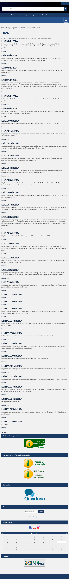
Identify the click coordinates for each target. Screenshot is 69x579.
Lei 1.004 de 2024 (10, 167)
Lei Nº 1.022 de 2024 (11, 376)
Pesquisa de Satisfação (49, 15)
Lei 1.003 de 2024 (10, 155)
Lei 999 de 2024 (9, 108)
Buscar (5, 507)
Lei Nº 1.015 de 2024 (11, 301)
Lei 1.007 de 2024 (10, 204)
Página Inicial (15, 15)
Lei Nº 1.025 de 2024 (11, 409)
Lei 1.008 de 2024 (10, 217)
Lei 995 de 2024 (9, 55)
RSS (5, 432)
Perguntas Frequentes (31, 15)
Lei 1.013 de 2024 (10, 282)
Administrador (8, 38)
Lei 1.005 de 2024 (10, 180)
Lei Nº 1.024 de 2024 (11, 399)
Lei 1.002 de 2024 (10, 143)
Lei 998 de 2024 (9, 96)
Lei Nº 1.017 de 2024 (11, 320)
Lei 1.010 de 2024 (10, 243)
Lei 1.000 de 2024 (10, 120)
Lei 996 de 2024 (9, 67)
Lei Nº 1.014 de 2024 (11, 294)
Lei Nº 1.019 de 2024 (11, 343)
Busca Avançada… (34, 517)
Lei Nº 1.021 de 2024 (11, 366)
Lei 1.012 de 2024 (10, 270)
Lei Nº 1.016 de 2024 (11, 308)
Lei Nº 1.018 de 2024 (11, 333)
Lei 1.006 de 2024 (10, 192)
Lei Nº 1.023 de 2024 (11, 386)
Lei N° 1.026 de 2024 (11, 421)
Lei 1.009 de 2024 (10, 233)
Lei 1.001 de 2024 (10, 131)
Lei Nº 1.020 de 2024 (11, 355)
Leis (22, 28)
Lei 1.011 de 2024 (10, 257)
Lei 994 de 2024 (9, 41)
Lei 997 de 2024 (9, 80)
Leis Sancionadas (30, 28)
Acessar (65, 4)
